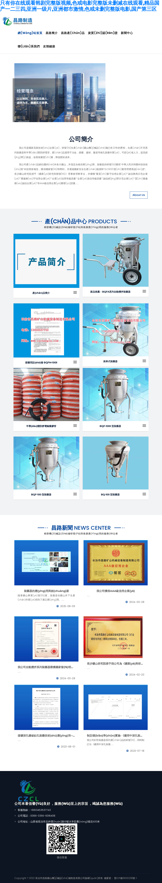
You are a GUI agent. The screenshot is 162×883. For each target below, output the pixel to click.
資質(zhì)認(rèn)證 (103, 33)
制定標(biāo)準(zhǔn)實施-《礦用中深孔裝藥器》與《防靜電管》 (115, 735)
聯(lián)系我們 (29, 46)
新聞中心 (127, 33)
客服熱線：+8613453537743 (34, 810)
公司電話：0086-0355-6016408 (36, 815)
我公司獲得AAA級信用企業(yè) (116, 591)
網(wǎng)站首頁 (30, 33)
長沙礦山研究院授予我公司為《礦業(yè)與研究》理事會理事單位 (115, 663)
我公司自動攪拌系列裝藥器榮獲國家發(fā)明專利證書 (46, 667)
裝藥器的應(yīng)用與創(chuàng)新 (46, 591)
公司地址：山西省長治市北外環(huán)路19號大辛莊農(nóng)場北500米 (59, 821)
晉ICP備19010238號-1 (125, 878)
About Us (138, 195)
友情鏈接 (49, 46)
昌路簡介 (52, 33)
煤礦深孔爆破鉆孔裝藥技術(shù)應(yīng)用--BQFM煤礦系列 (46, 735)
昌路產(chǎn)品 (73, 33)
